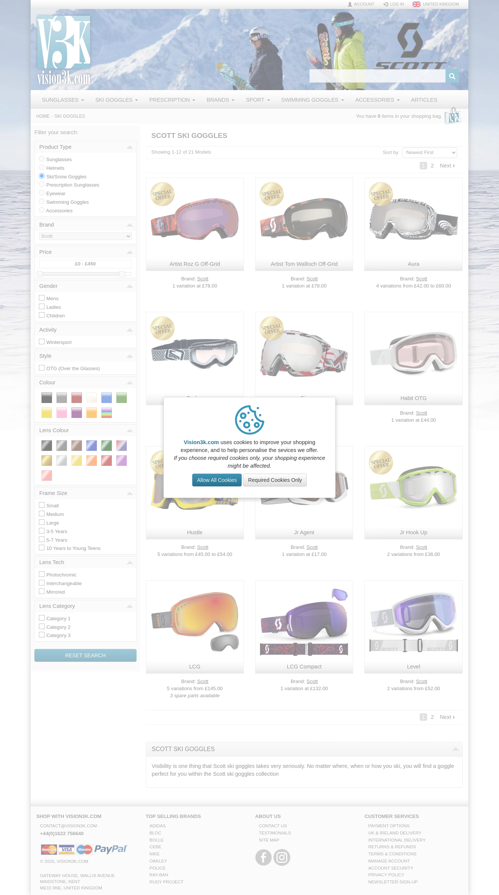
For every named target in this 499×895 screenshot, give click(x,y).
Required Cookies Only (275, 480)
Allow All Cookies (217, 480)
